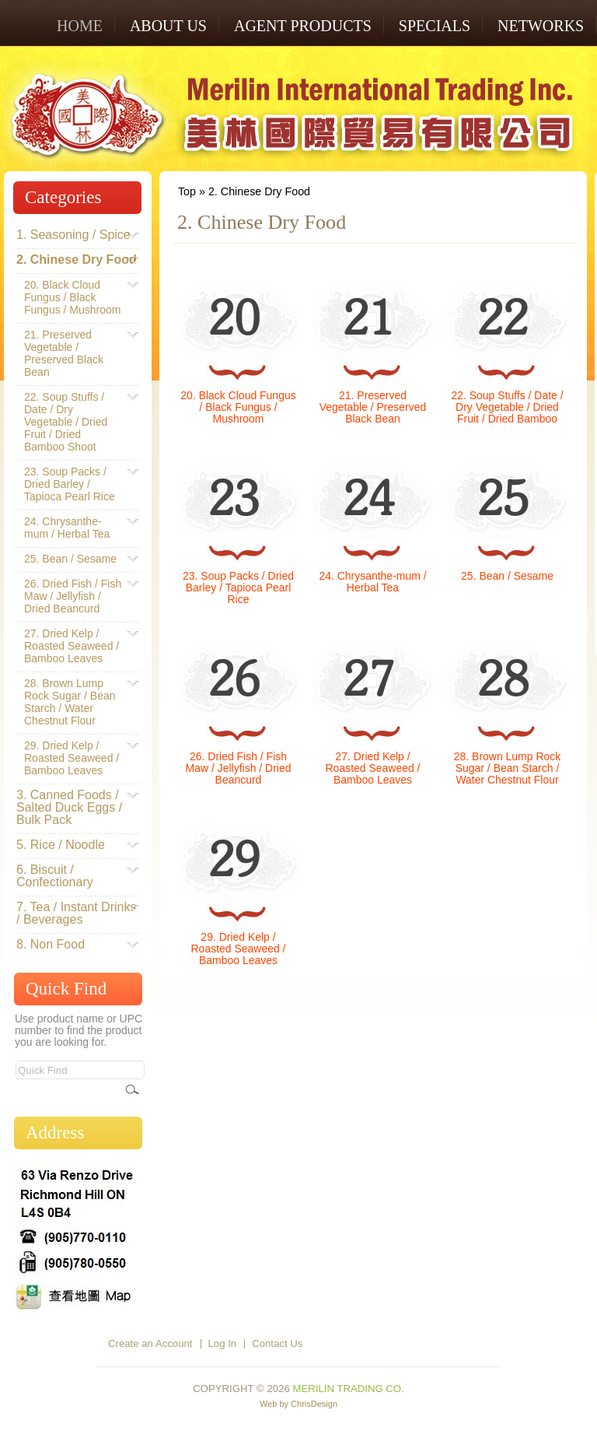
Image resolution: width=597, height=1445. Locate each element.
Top (187, 191)
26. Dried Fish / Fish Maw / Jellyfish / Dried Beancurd (239, 768)
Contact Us (277, 1343)
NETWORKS (541, 25)
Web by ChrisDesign (298, 1403)
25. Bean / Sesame (507, 576)
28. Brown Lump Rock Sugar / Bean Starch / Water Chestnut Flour (507, 768)
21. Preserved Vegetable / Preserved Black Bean (372, 407)
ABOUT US (168, 25)
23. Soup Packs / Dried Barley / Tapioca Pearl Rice (238, 587)
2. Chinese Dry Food (259, 191)
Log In (222, 1343)
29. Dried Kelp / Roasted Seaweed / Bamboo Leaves (238, 948)
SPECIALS (434, 25)
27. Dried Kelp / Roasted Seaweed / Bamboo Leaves (373, 768)
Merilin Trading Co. (347, 1388)
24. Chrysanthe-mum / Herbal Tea (372, 582)
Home (80, 25)
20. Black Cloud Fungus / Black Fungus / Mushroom (237, 407)
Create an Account (150, 1343)
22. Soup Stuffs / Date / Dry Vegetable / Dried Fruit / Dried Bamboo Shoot (507, 413)
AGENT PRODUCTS (303, 25)
